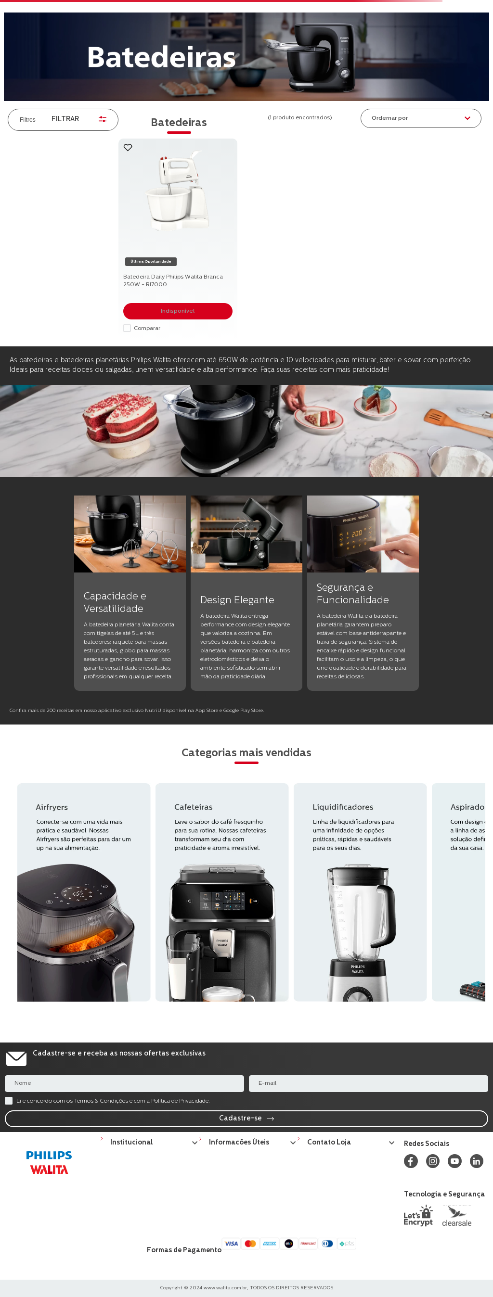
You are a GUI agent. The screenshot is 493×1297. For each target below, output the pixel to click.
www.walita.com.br (225, 1288)
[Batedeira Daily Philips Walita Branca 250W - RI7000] (177, 240)
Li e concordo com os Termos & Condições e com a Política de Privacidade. (113, 1101)
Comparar (147, 328)
